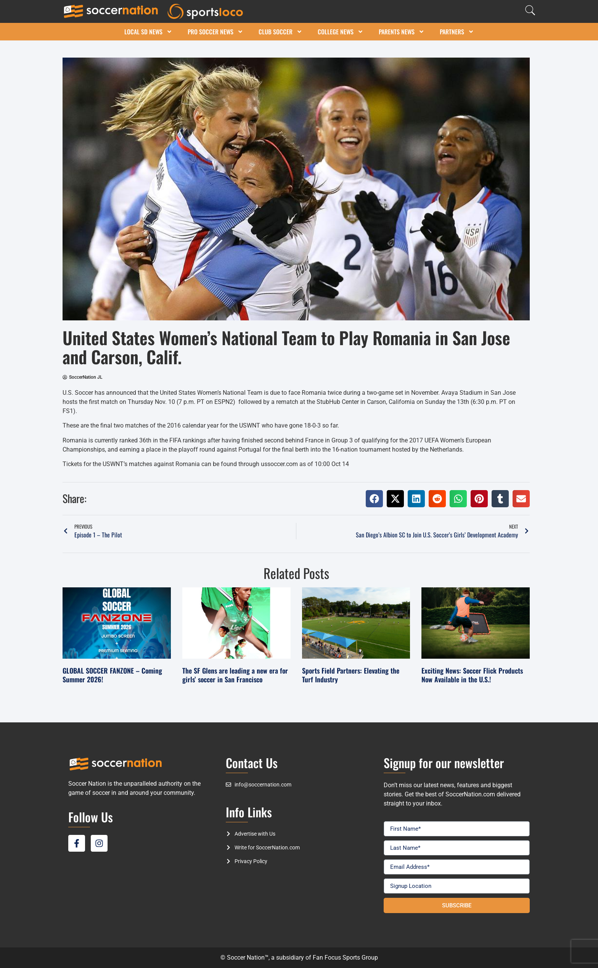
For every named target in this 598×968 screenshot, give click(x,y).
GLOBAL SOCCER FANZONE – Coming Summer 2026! (112, 675)
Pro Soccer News (215, 32)
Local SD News (148, 32)
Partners (457, 32)
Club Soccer (280, 32)
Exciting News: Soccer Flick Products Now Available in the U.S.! (472, 675)
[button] (374, 498)
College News (340, 32)
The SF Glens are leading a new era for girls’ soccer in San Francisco (235, 675)
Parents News (401, 32)
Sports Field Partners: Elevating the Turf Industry (350, 675)
